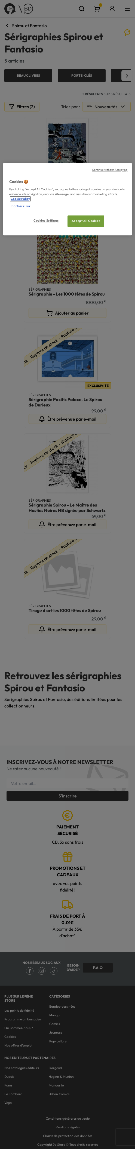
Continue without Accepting (110, 170)
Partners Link (20, 206)
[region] (67, 199)
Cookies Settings (46, 220)
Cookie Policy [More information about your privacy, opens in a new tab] (20, 199)
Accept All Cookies (86, 221)
